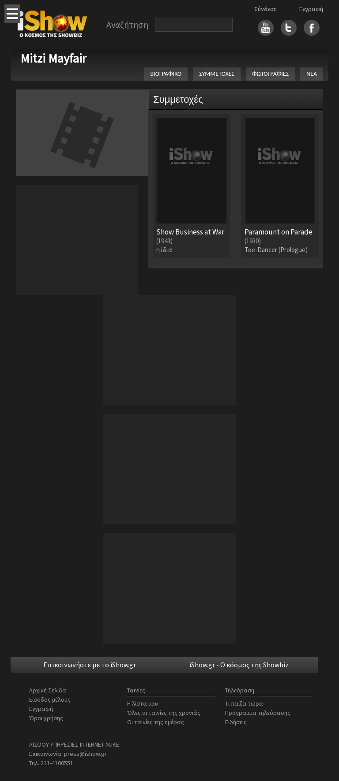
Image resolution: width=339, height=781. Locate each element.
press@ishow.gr (85, 754)
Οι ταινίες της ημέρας (155, 722)
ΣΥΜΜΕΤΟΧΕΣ (216, 74)
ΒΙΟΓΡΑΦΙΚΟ (165, 74)
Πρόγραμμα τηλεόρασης (257, 713)
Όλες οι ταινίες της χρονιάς (163, 713)
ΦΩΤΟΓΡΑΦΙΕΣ (270, 74)
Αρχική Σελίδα (47, 690)
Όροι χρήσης (46, 718)
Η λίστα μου (142, 703)
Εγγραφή (311, 9)
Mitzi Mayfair (53, 58)
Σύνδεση (265, 9)
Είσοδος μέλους (50, 699)
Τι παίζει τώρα (244, 703)
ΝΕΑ (311, 74)
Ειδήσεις (236, 722)
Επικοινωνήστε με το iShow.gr (89, 664)
